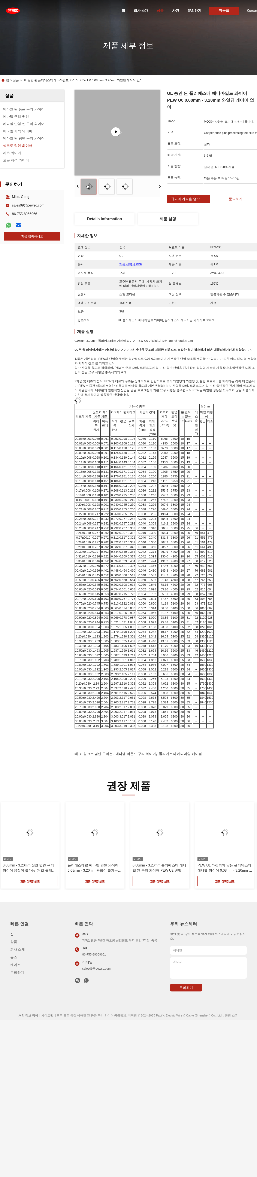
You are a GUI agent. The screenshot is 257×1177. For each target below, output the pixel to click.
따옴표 (224, 10)
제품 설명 (168, 219)
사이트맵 (47, 1015)
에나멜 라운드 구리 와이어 (135, 754)
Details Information (104, 219)
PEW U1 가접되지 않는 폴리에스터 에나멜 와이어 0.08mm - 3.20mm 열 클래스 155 (224, 868)
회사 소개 (141, 10)
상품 (160, 10)
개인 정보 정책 (28, 1015)
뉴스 (13, 957)
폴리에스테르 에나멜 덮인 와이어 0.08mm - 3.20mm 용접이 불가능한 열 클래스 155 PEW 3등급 (94, 868)
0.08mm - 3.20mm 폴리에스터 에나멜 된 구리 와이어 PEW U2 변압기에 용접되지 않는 (159, 868)
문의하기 (194, 10)
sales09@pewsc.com (28, 205)
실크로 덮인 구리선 (98, 754)
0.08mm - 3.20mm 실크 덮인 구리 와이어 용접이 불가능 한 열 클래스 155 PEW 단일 (29, 868)
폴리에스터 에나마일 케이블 (180, 754)
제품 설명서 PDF (130, 264)
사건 (175, 10)
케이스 (15, 965)
